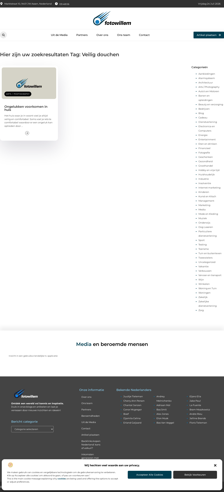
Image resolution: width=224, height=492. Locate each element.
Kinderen (203, 192)
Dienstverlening (207, 122)
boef (126, 413)
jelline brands (198, 418)
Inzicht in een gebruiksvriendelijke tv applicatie (33, 356)
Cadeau (202, 117)
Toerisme (203, 248)
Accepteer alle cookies (149, 474)
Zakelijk (203, 297)
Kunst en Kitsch (207, 196)
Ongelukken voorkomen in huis (25, 108)
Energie (203, 135)
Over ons (102, 35)
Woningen (204, 292)
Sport (201, 240)
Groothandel (205, 165)
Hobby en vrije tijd (208, 170)
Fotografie (204, 152)
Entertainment (207, 139)
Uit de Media (59, 35)
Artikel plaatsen (90, 434)
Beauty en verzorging (210, 104)
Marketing (204, 205)
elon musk (162, 418)
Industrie (203, 178)
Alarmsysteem (206, 78)
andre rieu (196, 413)
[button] (215, 465)
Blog (201, 113)
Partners (82, 35)
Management (206, 200)
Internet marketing (209, 187)
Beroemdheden (90, 415)
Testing (202, 244)
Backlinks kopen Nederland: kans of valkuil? (90, 444)
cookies (62, 478)
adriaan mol (163, 405)
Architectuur (205, 82)
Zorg (201, 310)
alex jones (162, 413)
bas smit (161, 409)
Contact (144, 35)
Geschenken (205, 157)
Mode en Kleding (208, 213)
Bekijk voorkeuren (195, 474)
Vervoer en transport (209, 275)
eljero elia (195, 396)
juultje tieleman (133, 396)
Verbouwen (205, 270)
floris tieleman (198, 422)
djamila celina (132, 418)
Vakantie (203, 266)
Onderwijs (204, 222)
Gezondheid (205, 161)
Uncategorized (206, 262)
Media (202, 209)
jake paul (195, 400)
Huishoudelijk (206, 174)
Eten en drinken (207, 143)
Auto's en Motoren (208, 91)
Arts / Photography (18, 94)
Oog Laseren (205, 227)
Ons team (123, 35)
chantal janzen (132, 405)
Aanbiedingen (206, 73)
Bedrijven (204, 108)
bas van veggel (165, 422)
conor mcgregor (132, 409)
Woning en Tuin (207, 288)
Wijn (201, 279)
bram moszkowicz (200, 409)
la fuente (195, 405)
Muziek (202, 218)
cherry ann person (134, 400)
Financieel (204, 148)
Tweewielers (205, 257)
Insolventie (204, 183)
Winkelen (204, 284)
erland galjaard (132, 422)
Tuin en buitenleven (210, 253)
